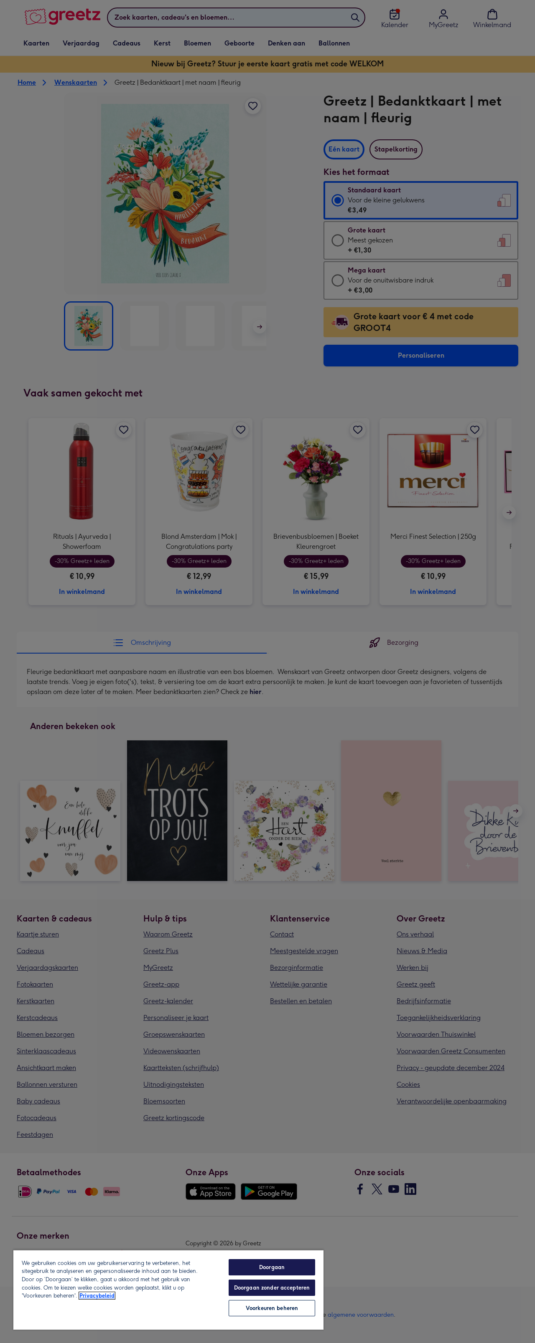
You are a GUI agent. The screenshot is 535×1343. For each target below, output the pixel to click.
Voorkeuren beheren (272, 1308)
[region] (168, 1290)
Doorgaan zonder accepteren (272, 1288)
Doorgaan (272, 1267)
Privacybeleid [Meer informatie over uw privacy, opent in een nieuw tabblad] (97, 1296)
